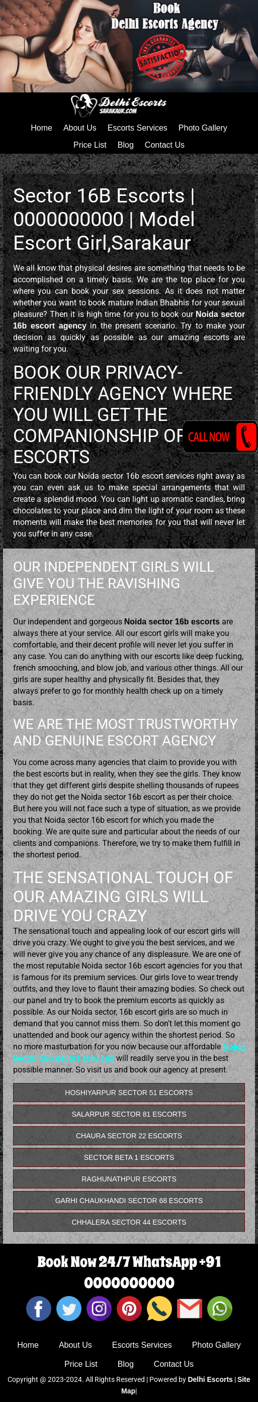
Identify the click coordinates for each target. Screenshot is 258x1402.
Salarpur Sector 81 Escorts (128, 1114)
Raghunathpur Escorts (129, 1179)
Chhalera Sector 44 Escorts (128, 1222)
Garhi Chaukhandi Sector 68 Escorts (129, 1201)
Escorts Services (137, 128)
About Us (80, 128)
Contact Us (165, 145)
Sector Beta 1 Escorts (129, 1157)
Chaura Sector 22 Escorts (129, 1136)
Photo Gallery (203, 128)
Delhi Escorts (210, 1379)
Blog (126, 145)
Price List (90, 145)
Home (41, 128)
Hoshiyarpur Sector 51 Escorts (129, 1093)
